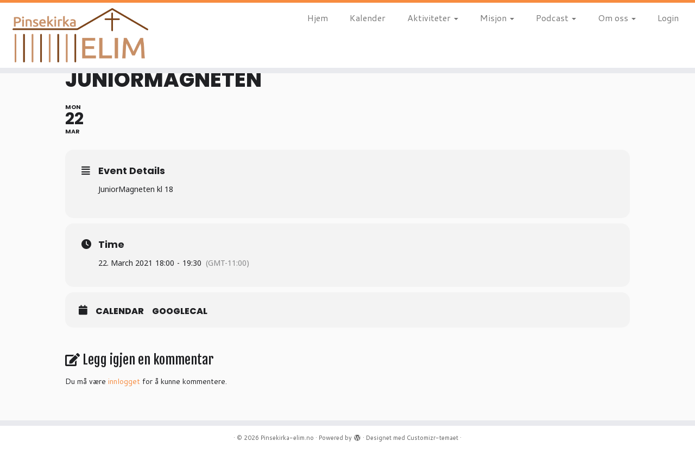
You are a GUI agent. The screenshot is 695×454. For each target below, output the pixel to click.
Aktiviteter (432, 17)
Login (668, 17)
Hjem (317, 17)
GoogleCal (179, 311)
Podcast (556, 17)
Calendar (120, 311)
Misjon (497, 17)
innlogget (124, 381)
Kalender (368, 17)
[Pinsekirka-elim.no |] (80, 35)
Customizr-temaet (432, 437)
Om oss (617, 17)
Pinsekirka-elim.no (287, 437)
